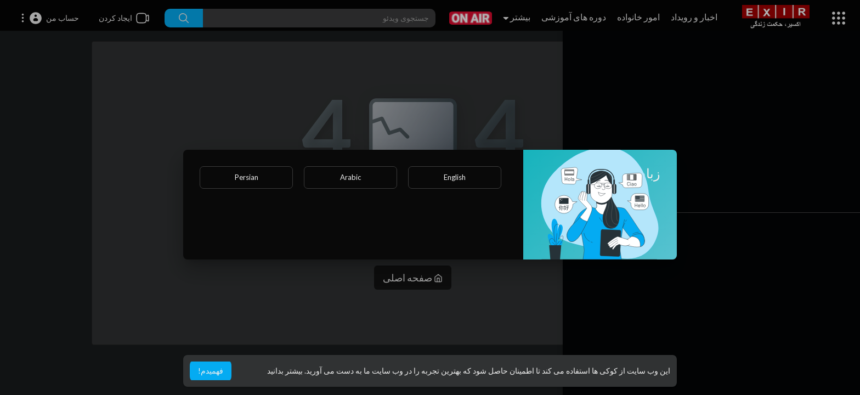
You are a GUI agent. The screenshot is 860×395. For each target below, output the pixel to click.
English (455, 177)
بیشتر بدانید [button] (285, 370)
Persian (246, 177)
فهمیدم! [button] (210, 370)
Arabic (350, 177)
